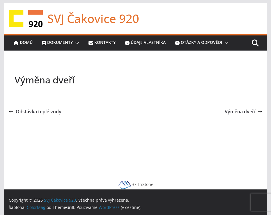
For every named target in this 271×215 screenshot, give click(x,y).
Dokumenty (57, 43)
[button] (76, 43)
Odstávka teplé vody (35, 111)
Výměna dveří (243, 111)
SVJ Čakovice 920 (93, 18)
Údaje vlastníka (145, 43)
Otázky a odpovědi (198, 43)
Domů (23, 43)
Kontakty (102, 43)
